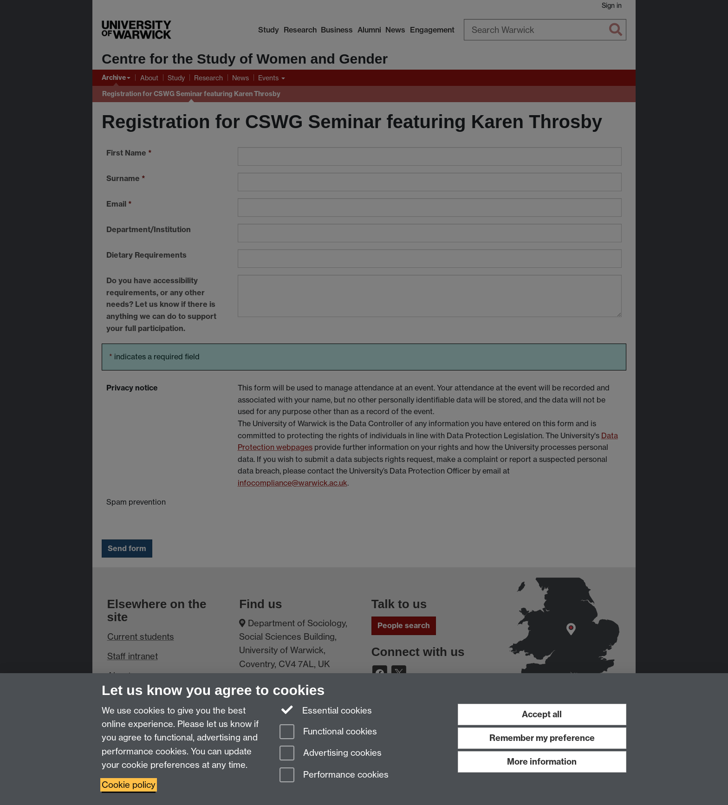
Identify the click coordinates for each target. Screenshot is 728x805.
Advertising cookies (331, 753)
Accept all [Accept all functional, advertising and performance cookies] (542, 714)
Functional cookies (328, 732)
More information (542, 761)
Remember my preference (542, 738)
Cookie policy (129, 784)
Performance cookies (334, 775)
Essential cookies (326, 710)
